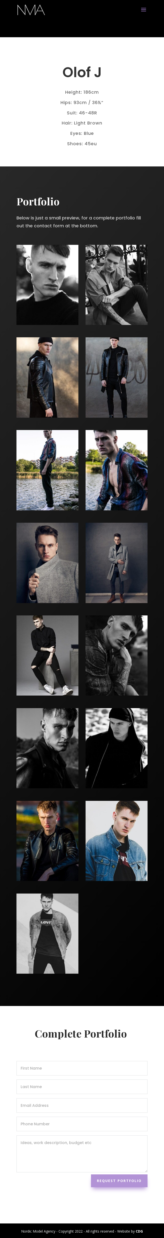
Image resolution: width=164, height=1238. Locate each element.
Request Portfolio (119, 1180)
